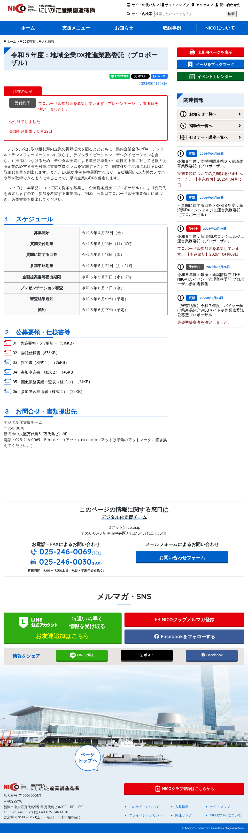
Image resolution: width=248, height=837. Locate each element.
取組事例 (172, 28)
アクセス (200, 5)
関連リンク (183, 819)
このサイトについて (144, 810)
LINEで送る (82, 659)
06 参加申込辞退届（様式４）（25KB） (49, 391)
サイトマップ (172, 5)
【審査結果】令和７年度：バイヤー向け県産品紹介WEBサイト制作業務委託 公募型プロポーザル (212, 310)
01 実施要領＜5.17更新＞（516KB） (44, 343)
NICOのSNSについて (225, 819)
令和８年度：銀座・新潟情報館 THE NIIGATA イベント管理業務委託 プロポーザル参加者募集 (210, 279)
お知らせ (124, 28)
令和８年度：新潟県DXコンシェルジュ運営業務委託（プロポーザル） (210, 238)
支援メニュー (76, 28)
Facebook (212, 659)
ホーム (28, 28)
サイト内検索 (142, 14)
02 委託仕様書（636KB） (36, 352)
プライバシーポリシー (146, 819)
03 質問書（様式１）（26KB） (41, 362)
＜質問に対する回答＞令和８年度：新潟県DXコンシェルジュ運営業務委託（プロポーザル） (210, 210)
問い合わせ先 (227, 5)
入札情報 (182, 810)
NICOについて (220, 28)
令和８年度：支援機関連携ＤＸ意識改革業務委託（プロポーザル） (210, 163)
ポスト (147, 659)
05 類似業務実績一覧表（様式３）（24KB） (52, 381)
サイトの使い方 (141, 5)
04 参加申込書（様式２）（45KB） (45, 372)
